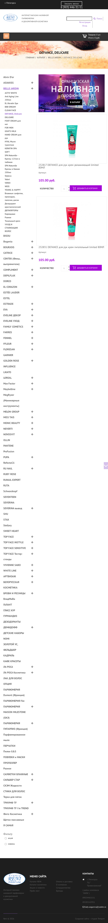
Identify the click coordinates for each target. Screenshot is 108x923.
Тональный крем (12, 221)
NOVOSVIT (9, 434)
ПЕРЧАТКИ (9, 745)
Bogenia (7, 241)
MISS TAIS (8, 417)
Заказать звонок (71, 3)
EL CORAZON (10, 286)
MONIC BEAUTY (11, 423)
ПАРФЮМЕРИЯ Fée (13, 700)
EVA (5, 309)
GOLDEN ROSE (11, 360)
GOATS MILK (10, 131)
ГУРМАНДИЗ (10, 616)
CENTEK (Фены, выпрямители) (11, 261)
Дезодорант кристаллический (13, 205)
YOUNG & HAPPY (13, 189)
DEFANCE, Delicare (13, 113)
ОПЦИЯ (7, 683)
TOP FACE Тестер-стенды (12, 556)
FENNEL (7, 338)
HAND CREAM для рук (13, 136)
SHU (5, 513)
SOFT (7, 152)
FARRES (7, 332)
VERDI (7, 182)
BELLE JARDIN (54, 57)
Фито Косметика (12, 814)
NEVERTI (8, 428)
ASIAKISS (8, 82)
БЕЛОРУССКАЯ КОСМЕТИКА (11, 584)
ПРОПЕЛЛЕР (10, 762)
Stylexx (8, 175)
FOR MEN (9, 127)
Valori (7, 179)
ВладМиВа (9, 598)
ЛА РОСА (8, 666)
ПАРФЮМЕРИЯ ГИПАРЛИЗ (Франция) (15, 726)
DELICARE (9, 117)
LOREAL (7, 377)
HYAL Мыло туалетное (10, 143)
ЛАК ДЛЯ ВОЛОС (12, 678)
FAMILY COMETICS (13, 326)
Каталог (41, 57)
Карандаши (10, 214)
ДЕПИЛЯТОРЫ (11, 210)
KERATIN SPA (11, 148)
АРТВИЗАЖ (9, 576)
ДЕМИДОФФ (10, 627)
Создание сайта (82, 918)
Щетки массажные (13, 819)
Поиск (99, 18)
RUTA (6, 485)
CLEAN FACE (10, 110)
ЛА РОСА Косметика (14, 672)
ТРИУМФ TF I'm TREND (16, 808)
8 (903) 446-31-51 (72, 7)
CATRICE (7, 252)
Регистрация (84, 22)
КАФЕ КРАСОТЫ (12, 661)
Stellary (7, 525)
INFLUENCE (9, 366)
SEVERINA (8, 502)
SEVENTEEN (9, 497)
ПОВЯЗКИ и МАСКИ (14, 757)
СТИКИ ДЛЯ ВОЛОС (14, 791)
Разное (8, 217)
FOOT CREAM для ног (13, 122)
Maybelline (9, 389)
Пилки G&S (9, 751)
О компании (61, 884)
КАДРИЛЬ (8, 655)
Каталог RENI (35, 881)
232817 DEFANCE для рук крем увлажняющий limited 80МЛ (69, 166)
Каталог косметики (38, 884)
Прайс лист (35, 891)
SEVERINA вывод (12, 508)
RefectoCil (8, 462)
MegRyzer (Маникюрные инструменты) (11, 400)
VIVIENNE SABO (12, 565)
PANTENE (8, 445)
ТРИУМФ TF (10, 802)
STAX (6, 519)
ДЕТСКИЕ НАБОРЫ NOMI (13, 635)
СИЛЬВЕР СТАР (11, 779)
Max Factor (9, 383)
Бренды (59, 891)
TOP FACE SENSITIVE (14, 548)
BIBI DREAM (10, 106)
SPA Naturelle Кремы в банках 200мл (12, 169)
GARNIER (8, 355)
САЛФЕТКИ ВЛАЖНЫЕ (15, 774)
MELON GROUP (11, 411)
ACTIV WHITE (11, 93)
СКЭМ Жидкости (12, 785)
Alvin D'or (8, 77)
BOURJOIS (8, 247)
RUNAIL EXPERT (12, 479)
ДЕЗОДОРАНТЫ (12, 621)
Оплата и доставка (64, 881)
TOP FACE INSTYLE (13, 542)
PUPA (6, 457)
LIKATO (7, 372)
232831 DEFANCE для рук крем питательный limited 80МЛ (71, 247)
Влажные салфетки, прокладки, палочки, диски (14, 196)
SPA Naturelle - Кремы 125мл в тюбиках (12, 158)
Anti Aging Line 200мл (12, 98)
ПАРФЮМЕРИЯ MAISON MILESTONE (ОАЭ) (14, 712)
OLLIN (6, 440)
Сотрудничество (63, 887)
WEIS (7, 186)
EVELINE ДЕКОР (12, 315)
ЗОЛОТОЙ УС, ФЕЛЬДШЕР (10, 647)
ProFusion (8, 451)
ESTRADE (8, 303)
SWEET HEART (11, 531)
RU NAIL (7, 468)
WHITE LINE (9, 570)
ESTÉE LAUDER (11, 292)
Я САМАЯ (8, 825)
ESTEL (6, 298)
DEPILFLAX (9, 275)
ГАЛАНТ (7, 604)
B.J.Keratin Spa (11, 103)
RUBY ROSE (9, 474)
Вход (84, 25)
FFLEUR (7, 343)
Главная (30, 57)
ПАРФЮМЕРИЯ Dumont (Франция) (14, 692)
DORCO (7, 281)
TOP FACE (8, 536)
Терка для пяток (12, 797)
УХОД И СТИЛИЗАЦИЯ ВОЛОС (11, 227)
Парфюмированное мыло (14, 737)
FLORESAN (9, 349)
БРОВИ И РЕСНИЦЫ (14, 593)
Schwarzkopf (10, 491)
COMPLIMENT (10, 269)
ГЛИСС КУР (9, 610)
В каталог (75, 102)
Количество (47, 188)
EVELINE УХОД (11, 321)
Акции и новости (37, 887)
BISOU (6, 235)
